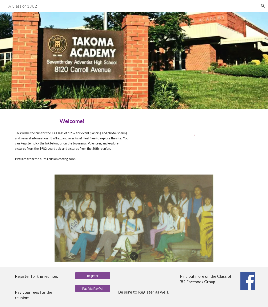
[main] (72, 121)
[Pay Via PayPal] (92, 288)
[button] (263, 6)
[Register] (92, 276)
